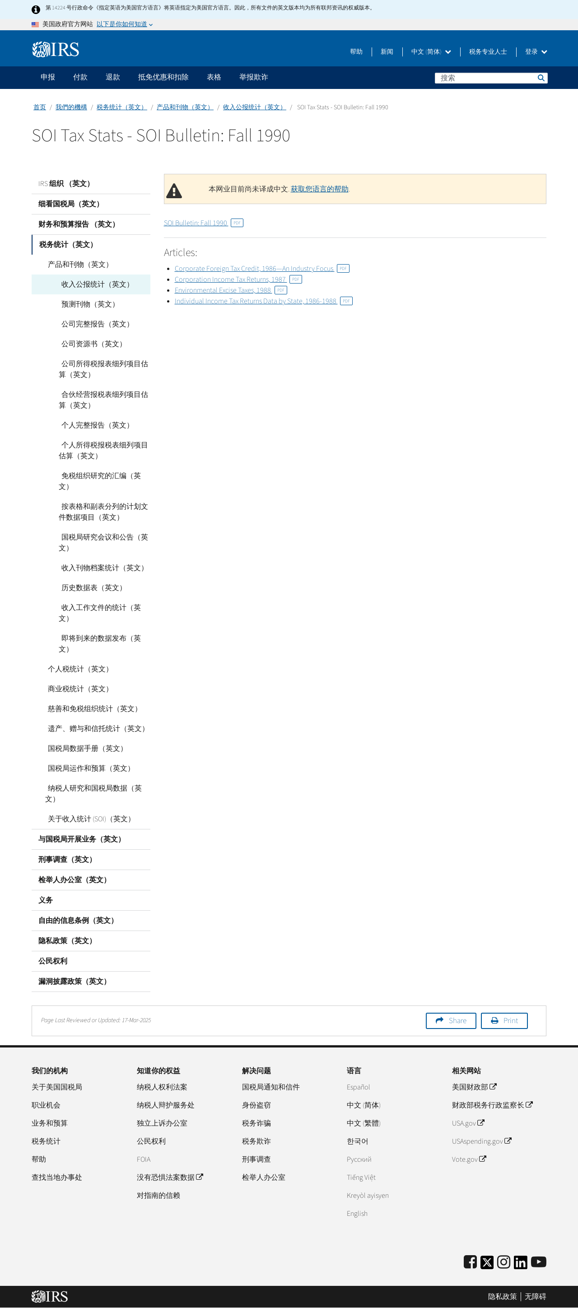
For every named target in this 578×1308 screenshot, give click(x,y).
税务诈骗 (256, 1123)
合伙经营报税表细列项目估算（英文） (102, 400)
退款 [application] (113, 77)
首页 (39, 107)
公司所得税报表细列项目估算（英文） (102, 369)
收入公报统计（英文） (254, 107)
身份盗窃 (256, 1105)
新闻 (387, 51)
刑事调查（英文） (67, 860)
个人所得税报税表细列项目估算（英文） (102, 450)
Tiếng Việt (361, 1177)
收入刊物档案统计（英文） (102, 568)
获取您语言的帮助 (320, 189)
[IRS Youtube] (538, 1263)
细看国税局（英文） (70, 204)
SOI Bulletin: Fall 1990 (203, 223)
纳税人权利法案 (162, 1087)
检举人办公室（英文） (74, 880)
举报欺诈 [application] (253, 77)
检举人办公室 (263, 1177)
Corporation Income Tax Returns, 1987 (238, 279)
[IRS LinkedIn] (520, 1265)
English (357, 1214)
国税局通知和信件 (271, 1087)
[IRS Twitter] (487, 1265)
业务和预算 (50, 1123)
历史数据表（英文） (91, 588)
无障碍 (535, 1296)
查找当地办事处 (57, 1177)
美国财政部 (474, 1087)
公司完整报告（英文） (95, 324)
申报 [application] (48, 77)
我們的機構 (71, 107)
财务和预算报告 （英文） (78, 224)
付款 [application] (80, 77)
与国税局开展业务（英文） (81, 839)
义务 (45, 900)
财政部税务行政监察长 (492, 1105)
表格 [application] (214, 77)
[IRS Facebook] (470, 1263)
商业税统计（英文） (77, 689)
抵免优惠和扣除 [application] (163, 77)
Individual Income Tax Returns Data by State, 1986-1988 (264, 301)
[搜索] (491, 78)
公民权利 (52, 961)
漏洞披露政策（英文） (74, 982)
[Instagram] (503, 1263)
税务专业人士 (488, 51)
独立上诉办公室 (162, 1123)
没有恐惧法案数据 (170, 1177)
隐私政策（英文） (67, 941)
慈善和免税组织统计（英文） (92, 709)
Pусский (359, 1159)
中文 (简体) (431, 51)
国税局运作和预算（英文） (88, 768)
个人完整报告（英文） (95, 425)
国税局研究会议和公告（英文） (102, 542)
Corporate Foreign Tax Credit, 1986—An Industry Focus (262, 269)
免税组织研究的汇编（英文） (98, 481)
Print (510, 1020)
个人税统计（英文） (77, 669)
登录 (536, 51)
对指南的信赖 (158, 1196)
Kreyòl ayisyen (368, 1196)
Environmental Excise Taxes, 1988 (231, 290)
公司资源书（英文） (91, 344)
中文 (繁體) (364, 1123)
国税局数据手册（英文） (85, 749)
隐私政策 (502, 1296)
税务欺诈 (256, 1141)
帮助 (356, 51)
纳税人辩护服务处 (166, 1105)
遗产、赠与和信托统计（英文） (95, 729)
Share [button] (457, 1020)
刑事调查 (256, 1159)
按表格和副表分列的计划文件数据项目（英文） (102, 512)
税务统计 (46, 1141)
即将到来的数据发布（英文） (98, 643)
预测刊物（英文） (88, 304)
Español (358, 1087)
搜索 (540, 78)
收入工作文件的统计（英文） (98, 613)
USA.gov (468, 1123)
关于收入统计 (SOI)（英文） (88, 819)
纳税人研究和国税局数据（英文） (92, 793)
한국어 (357, 1141)
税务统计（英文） (122, 107)
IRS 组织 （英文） (66, 184)
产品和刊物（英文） (185, 107)
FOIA (143, 1159)
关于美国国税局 (57, 1087)
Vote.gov (469, 1159)
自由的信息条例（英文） (78, 921)
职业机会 (46, 1105)
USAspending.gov (481, 1141)
